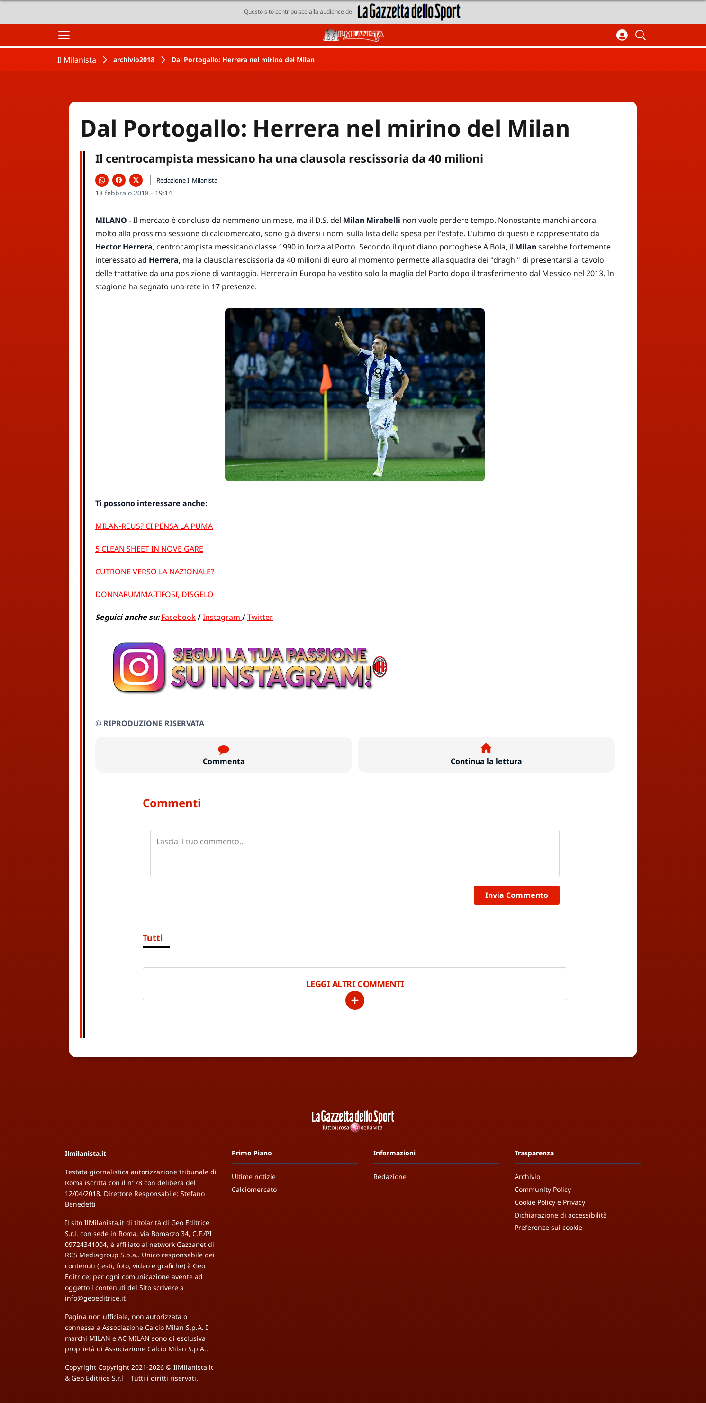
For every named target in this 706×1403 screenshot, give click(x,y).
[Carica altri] (354, 1000)
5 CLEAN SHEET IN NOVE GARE (149, 549)
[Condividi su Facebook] (119, 180)
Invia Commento (516, 895)
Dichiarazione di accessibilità (561, 1214)
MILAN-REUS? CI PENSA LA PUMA (154, 526)
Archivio (527, 1176)
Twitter (260, 617)
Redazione (390, 1176)
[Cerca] (642, 35)
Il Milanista (76, 60)
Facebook (178, 617)
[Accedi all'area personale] (622, 35)
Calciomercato (254, 1189)
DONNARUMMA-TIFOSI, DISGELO (154, 594)
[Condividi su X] (136, 180)
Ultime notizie (254, 1176)
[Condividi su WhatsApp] (102, 180)
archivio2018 (133, 59)
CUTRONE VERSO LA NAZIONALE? (154, 571)
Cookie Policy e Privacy (550, 1202)
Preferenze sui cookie (548, 1227)
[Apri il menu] (64, 35)
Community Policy (543, 1189)
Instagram (222, 617)
